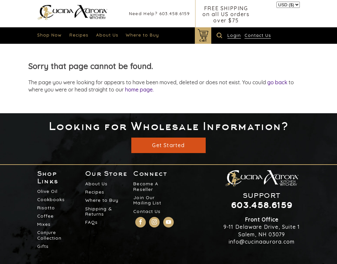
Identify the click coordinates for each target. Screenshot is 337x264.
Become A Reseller (145, 186)
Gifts (43, 246)
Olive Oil (47, 191)
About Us (107, 35)
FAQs (91, 222)
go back (277, 82)
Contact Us (258, 35)
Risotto (46, 207)
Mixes (44, 224)
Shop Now (49, 35)
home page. (139, 89)
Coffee (45, 216)
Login (234, 35)
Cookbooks (51, 199)
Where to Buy (142, 35)
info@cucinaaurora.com (262, 241)
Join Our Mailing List (147, 200)
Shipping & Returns (98, 211)
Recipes (78, 35)
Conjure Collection (49, 235)
